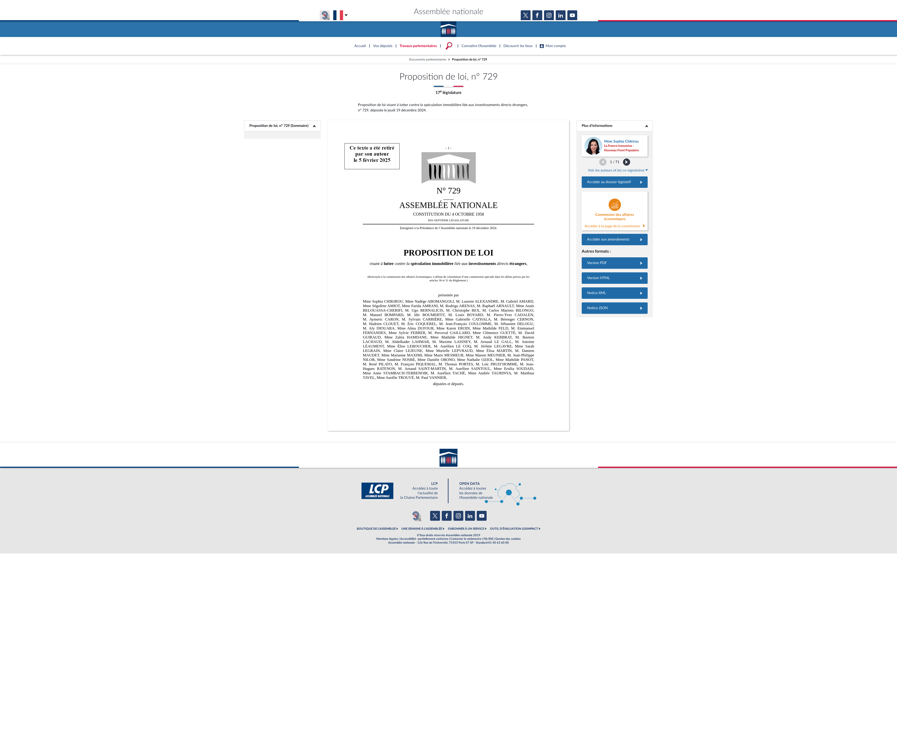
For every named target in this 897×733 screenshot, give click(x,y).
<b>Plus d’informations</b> (615, 126)
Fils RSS (488, 539)
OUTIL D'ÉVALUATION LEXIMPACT (514, 528)
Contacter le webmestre (465, 539)
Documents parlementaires (427, 59)
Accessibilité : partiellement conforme (424, 539)
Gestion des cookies (508, 539)
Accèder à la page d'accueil (448, 28)
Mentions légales (387, 539)
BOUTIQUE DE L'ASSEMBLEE (376, 528)
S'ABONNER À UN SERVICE (466, 528)
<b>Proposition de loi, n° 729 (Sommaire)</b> (282, 126)
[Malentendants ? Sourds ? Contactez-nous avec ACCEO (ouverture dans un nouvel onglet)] (415, 515)
